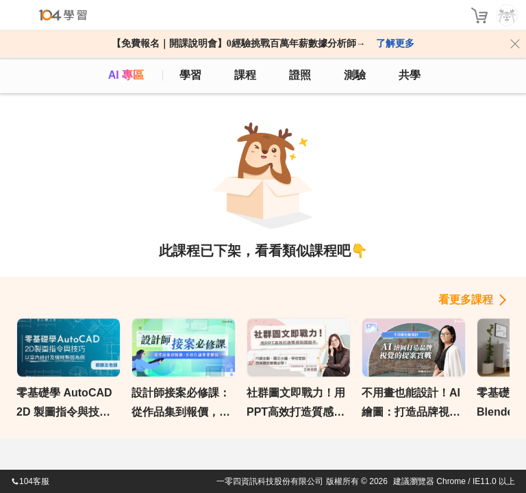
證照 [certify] (300, 75)
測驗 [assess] (355, 75)
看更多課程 (465, 299)
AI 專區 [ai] (126, 75)
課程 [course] (245, 75)
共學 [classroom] (410, 75)
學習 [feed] (190, 75)
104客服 (30, 481)
